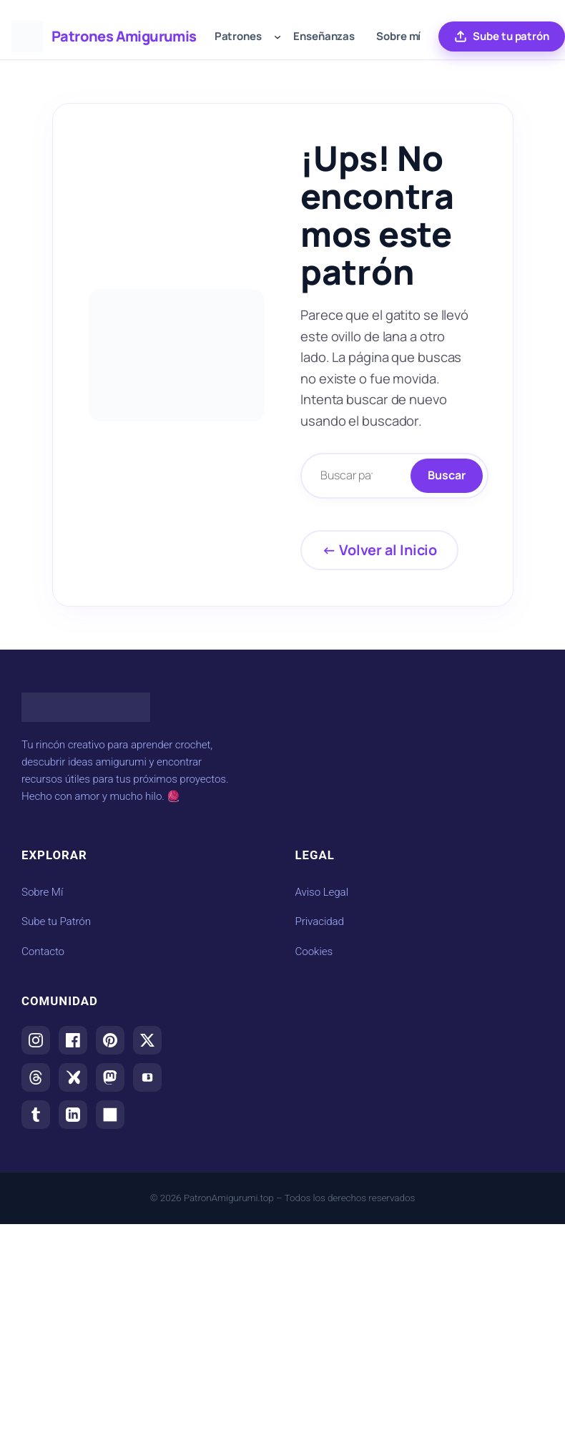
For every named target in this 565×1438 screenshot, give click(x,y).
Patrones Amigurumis (124, 36)
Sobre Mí (42, 892)
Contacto (42, 951)
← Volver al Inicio (379, 549)
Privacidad (319, 921)
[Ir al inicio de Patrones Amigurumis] (27, 36)
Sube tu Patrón (56, 921)
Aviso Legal (321, 892)
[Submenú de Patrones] (277, 36)
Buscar (446, 475)
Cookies (314, 951)
